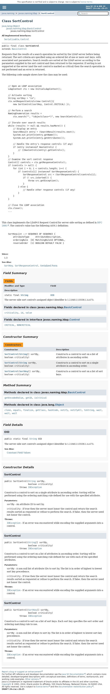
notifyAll (76, 410)
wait (98, 410)
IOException (35, 487)
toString (89, 410)
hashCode (53, 410)
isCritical (40, 398)
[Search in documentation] (93, 13)
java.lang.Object (11, 26)
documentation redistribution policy (75, 687)
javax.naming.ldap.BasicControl (23, 28)
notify (64, 410)
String (24, 295)
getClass (41, 410)
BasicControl (19, 49)
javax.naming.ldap (27, 13)
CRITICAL (9, 325)
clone (8, 410)
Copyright (6, 684)
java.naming (8, 13)
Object (59, 404)
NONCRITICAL (24, 325)
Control (24, 39)
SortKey (23, 371)
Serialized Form (48, 265)
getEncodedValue (14, 398)
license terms (86, 2)
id (22, 312)
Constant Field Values (18, 452)
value (29, 312)
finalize (28, 410)
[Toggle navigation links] (4, 7)
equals (17, 410)
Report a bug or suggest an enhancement (21, 672)
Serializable (11, 39)
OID (52, 295)
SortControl (47, 13)
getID (29, 398)
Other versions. (32, 679)
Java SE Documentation (73, 674)
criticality (11, 312)
